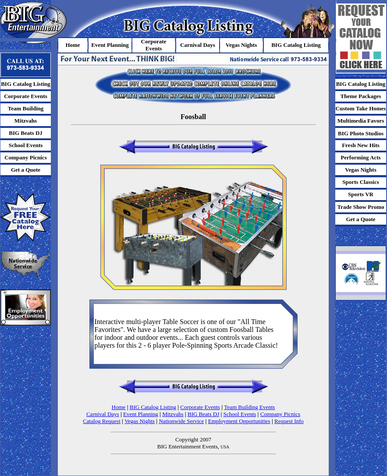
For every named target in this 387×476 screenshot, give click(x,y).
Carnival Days (102, 414)
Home (119, 407)
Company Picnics (280, 414)
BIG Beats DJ (203, 414)
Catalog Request (102, 421)
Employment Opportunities (239, 421)
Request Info (289, 421)
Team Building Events (249, 407)
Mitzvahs (172, 414)
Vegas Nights (139, 421)
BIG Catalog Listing (153, 407)
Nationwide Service (181, 421)
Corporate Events (200, 407)
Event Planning (140, 414)
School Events (240, 414)
